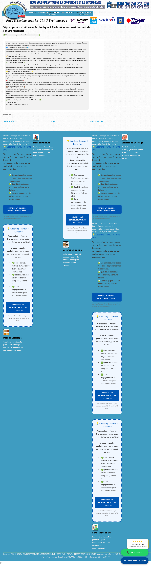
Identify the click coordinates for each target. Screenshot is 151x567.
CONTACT (70, 12)
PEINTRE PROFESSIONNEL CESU (51, 13)
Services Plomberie (101, 532)
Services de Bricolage (132, 142)
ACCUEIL (32, 12)
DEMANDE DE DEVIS (84, 13)
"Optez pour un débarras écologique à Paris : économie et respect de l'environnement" (46, 29)
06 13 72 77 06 (134, 552)
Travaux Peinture (41, 142)
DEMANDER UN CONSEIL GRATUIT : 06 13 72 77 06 (16, 209)
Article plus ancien (96, 121)
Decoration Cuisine (72, 250)
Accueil (53, 121)
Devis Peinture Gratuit (135, 560)
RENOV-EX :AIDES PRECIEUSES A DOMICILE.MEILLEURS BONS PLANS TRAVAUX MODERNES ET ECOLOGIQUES (57, 554)
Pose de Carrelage (12, 337)
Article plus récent (10, 121)
